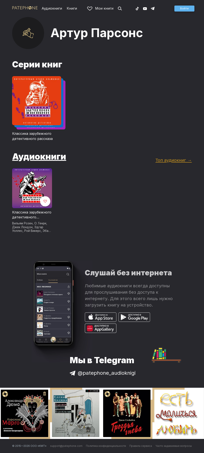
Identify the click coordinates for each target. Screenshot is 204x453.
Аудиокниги (52, 8)
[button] (184, 9)
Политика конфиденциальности (106, 445)
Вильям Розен (22, 223)
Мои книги (100, 8)
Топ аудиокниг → (173, 160)
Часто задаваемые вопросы (174, 445)
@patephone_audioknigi (102, 373)
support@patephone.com (66, 445)
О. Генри (40, 223)
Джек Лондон (22, 227)
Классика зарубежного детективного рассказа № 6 (31, 215)
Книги (72, 8)
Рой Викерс (32, 230)
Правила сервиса (140, 445)
